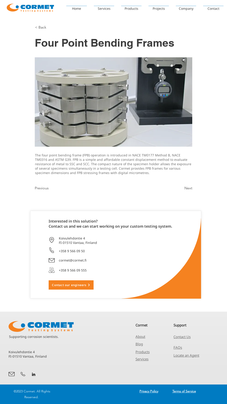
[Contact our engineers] (71, 285)
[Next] (180, 188)
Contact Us (182, 336)
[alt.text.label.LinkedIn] (33, 374)
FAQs (177, 347)
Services (142, 359)
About (140, 336)
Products (143, 351)
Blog (139, 344)
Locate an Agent (186, 355)
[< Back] (50, 27)
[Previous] (50, 188)
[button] (158, 6)
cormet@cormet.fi (72, 260)
